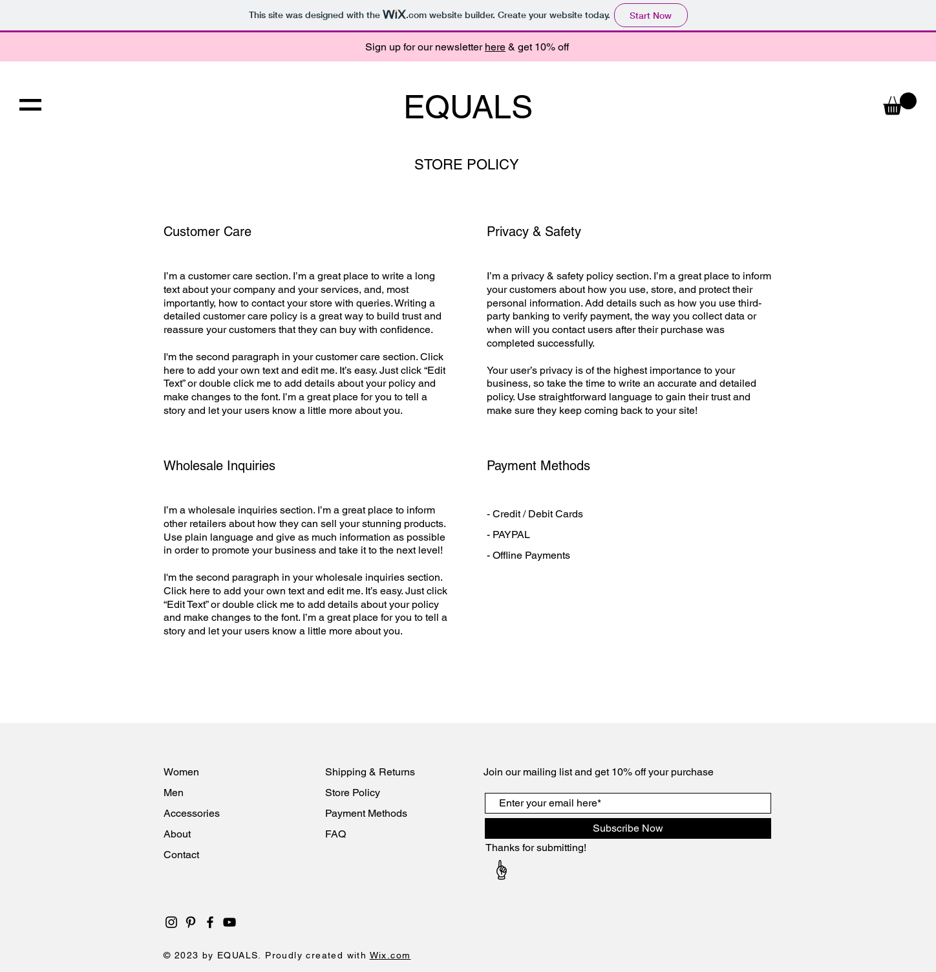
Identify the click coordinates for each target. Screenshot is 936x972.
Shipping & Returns (370, 772)
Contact (183, 854)
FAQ (335, 834)
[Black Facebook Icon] (210, 922)
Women (181, 772)
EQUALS (468, 106)
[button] (30, 105)
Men (174, 792)
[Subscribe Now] (628, 828)
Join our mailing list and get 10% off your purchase (599, 772)
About (178, 834)
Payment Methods (366, 813)
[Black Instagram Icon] (171, 922)
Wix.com (390, 955)
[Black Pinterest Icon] (190, 922)
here (495, 47)
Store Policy (352, 792)
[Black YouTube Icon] (229, 922)
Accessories (193, 813)
